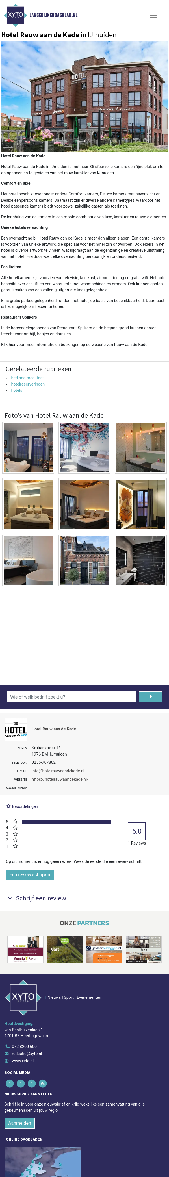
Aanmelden (19, 1123)
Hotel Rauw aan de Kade (54, 729)
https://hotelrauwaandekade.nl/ (60, 779)
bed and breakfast (27, 378)
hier (12, 344)
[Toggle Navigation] (153, 15)
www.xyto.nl (23, 1061)
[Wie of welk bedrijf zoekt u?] (71, 696)
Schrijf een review (36, 898)
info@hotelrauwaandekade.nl (58, 771)
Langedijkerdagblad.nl (53, 15)
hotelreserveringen (28, 384)
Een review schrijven (30, 874)
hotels (16, 390)
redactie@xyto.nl (27, 1053)
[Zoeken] (150, 696)
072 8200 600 (24, 1046)
